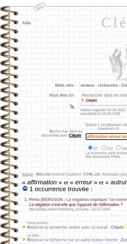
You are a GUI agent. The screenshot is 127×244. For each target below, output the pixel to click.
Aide (26, 23)
